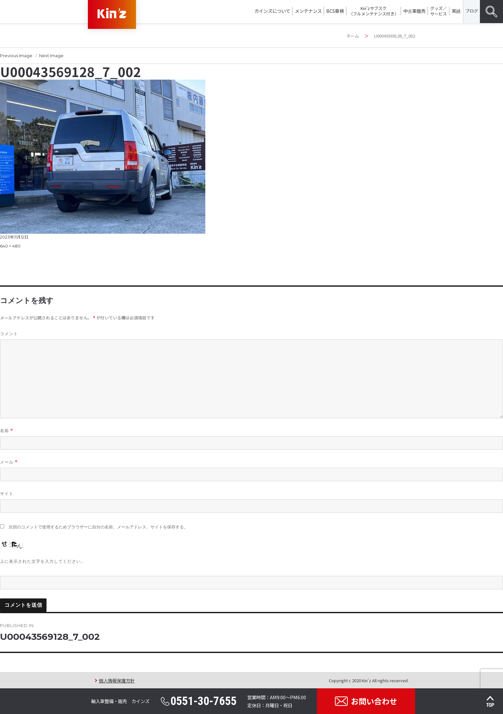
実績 (456, 10)
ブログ (471, 11)
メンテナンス (308, 10)
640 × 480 (10, 245)
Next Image (51, 55)
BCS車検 (335, 10)
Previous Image (16, 55)
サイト (6, 493)
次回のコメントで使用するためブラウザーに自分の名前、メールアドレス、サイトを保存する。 (98, 527)
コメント (9, 333)
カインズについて (272, 10)
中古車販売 (414, 10)
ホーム (352, 36)
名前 (6, 430)
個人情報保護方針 (117, 680)
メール (9, 462)
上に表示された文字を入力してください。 (42, 561)
